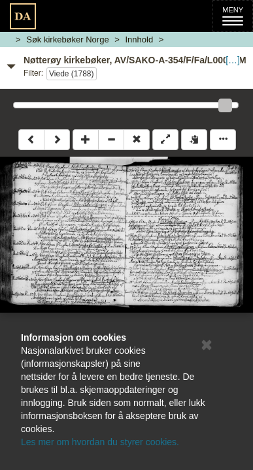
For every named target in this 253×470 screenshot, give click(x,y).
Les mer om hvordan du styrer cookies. (100, 442)
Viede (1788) (71, 73)
